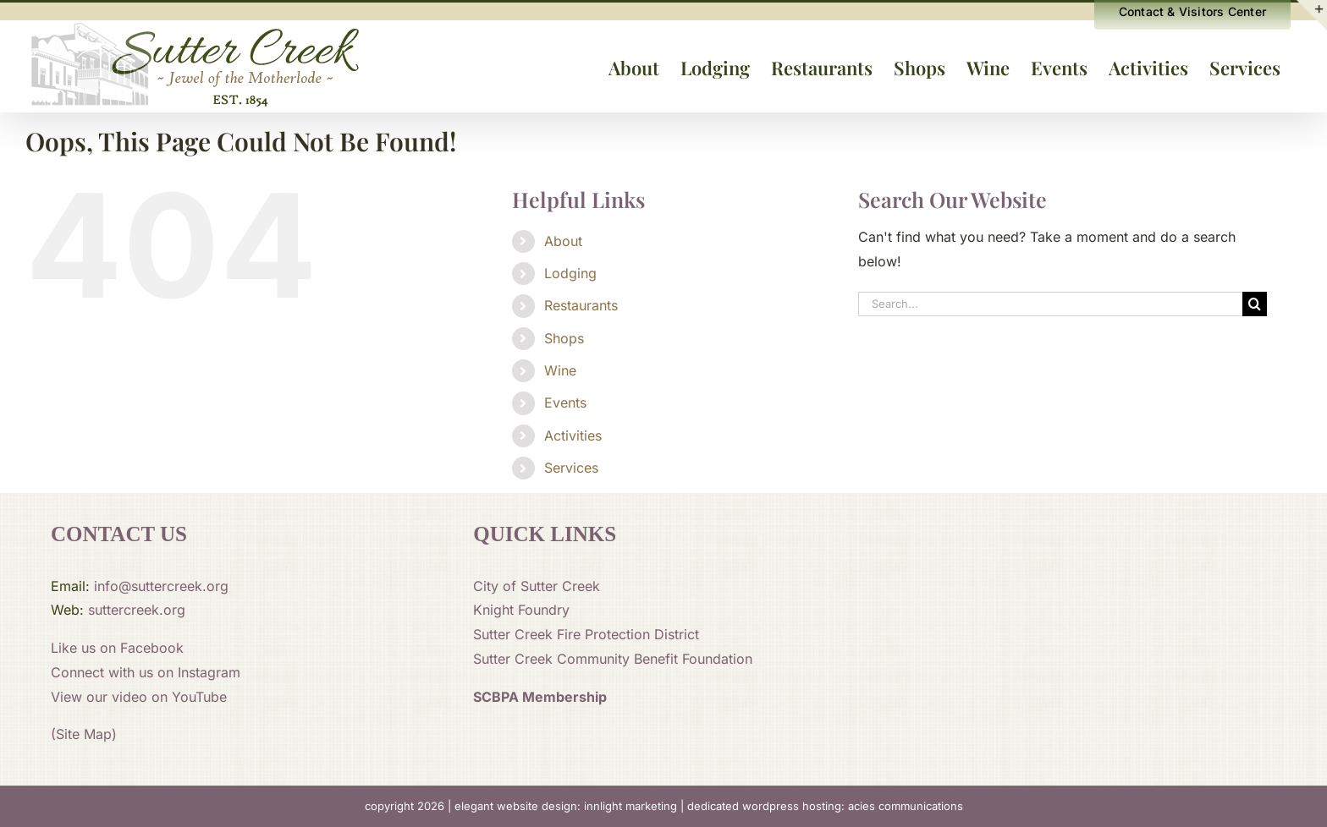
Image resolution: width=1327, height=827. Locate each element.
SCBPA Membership (540, 696)
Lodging (570, 273)
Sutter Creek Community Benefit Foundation (612, 658)
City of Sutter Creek (536, 586)
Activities (573, 435)
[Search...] (1050, 304)
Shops (564, 338)
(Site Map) (84, 734)
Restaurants (581, 305)
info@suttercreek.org (161, 586)
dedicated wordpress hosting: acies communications (825, 806)
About (563, 241)
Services (571, 467)
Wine (560, 370)
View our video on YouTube (139, 696)
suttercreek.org (136, 609)
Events (565, 402)
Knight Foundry (521, 609)
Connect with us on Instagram (145, 672)
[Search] (1254, 304)
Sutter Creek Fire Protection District (586, 634)
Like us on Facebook (117, 647)
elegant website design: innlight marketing (565, 806)
